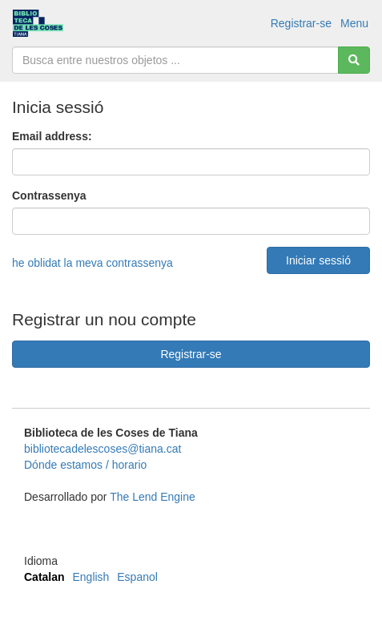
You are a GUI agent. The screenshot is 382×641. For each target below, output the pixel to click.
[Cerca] (354, 60)
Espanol (137, 576)
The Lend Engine (152, 496)
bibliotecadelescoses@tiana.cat (102, 448)
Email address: (52, 136)
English (90, 576)
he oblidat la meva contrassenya (92, 262)
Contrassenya (49, 195)
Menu (354, 23)
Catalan (44, 576)
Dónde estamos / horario (85, 464)
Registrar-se (301, 23)
